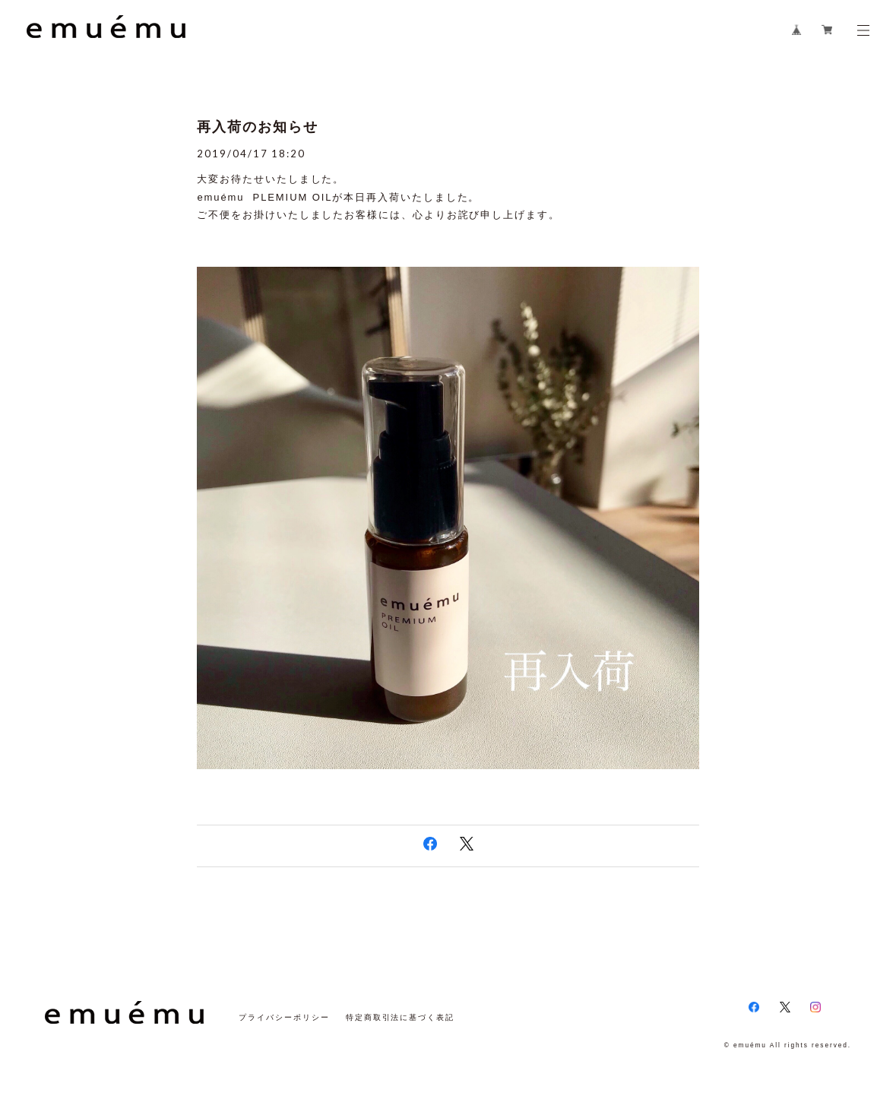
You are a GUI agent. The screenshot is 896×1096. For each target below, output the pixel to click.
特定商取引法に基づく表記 (400, 1017)
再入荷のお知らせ (257, 127)
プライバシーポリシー (284, 1017)
